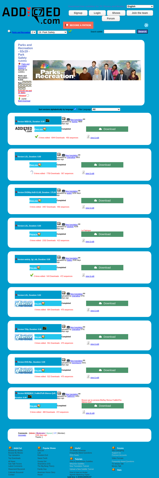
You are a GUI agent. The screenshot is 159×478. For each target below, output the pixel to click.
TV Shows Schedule (78, 451)
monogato (22, 435)
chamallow (71, 157)
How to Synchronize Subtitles (81, 461)
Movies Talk (116, 466)
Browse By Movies (15, 453)
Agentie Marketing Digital (79, 475)
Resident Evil (42, 455)
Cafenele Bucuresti (16, 472)
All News (11, 461)
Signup (78, 12)
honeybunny (77, 363)
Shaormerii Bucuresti (16, 469)
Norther (75, 122)
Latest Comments (15, 466)
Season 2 (21, 68)
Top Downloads (14, 458)
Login (97, 12)
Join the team (140, 12)
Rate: (20, 83)
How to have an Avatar (79, 472)
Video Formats (117, 458)
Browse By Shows (15, 451)
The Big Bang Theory (45, 466)
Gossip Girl (41, 461)
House (40, 475)
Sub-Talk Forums (15, 464)
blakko (69, 260)
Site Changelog (118, 451)
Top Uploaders (14, 455)
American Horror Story (46, 472)
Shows (116, 12)
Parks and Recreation (23, 65)
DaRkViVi (71, 396)
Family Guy (42, 469)
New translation (76, 120)
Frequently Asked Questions (81, 453)
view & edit (94, 138)
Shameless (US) (43, 464)
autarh (69, 193)
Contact (11, 475)
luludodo (70, 227)
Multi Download (24, 101)
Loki (39, 453)
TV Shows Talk (118, 464)
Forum (111, 18)
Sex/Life (40, 451)
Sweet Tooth (42, 458)
